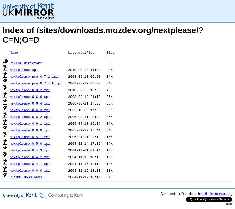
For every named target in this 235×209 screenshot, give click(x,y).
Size (110, 52)
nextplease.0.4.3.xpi (30, 150)
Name (14, 52)
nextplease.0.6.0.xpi (30, 130)
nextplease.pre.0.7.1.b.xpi (36, 83)
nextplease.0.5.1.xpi (30, 136)
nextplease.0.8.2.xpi (30, 89)
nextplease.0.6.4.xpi (30, 103)
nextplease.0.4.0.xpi (30, 170)
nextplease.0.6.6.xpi (30, 96)
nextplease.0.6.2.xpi (30, 116)
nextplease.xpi (24, 69)
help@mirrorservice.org (215, 194)
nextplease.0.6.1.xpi (30, 123)
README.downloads (26, 177)
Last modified (81, 52)
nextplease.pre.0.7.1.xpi (34, 76)
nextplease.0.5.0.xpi (30, 143)
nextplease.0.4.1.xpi (30, 163)
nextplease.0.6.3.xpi (30, 110)
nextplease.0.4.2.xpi (30, 157)
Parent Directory (26, 63)
